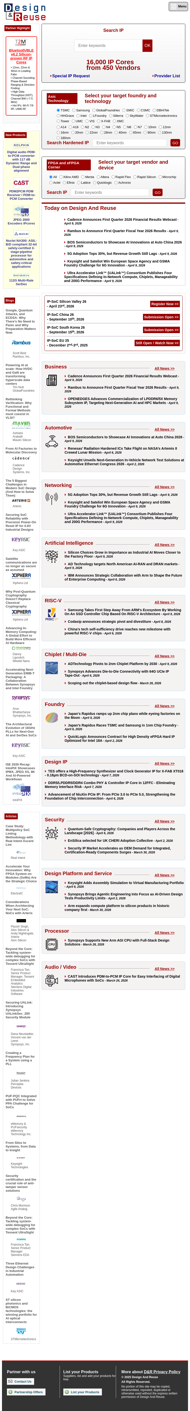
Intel (83, 116)
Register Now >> (165, 304)
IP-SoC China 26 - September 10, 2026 (65, 317)
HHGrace (67, 116)
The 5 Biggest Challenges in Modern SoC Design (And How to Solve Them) (21, 488)
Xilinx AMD (71, 177)
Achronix (124, 182)
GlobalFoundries (108, 110)
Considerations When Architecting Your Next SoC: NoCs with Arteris (20, 907)
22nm (94, 132)
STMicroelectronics (163, 116)
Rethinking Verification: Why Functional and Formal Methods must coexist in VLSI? (19, 408)
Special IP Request (71, 76)
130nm (167, 132)
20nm (79, 132)
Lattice (86, 182)
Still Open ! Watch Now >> (157, 343)
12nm (167, 127)
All (55, 177)
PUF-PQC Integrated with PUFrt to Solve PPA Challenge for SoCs (21, 1101)
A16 (75, 127)
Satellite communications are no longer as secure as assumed (21, 564)
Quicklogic (104, 182)
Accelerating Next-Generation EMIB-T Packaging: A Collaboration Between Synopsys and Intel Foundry (20, 679)
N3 (97, 127)
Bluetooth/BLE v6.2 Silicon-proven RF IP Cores (21, 56)
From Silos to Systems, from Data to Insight (21, 1146)
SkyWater (136, 116)
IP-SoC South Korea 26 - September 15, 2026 (66, 329)
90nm (151, 132)
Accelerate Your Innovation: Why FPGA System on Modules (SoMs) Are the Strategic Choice (21, 874)
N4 (108, 127)
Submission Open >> (161, 317)
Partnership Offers (25, 1392)
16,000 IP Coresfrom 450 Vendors (113, 64)
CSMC (145, 110)
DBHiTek (163, 110)
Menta (89, 177)
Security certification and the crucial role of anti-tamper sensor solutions (21, 1183)
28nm (108, 132)
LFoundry (100, 116)
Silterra (118, 116)
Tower (65, 121)
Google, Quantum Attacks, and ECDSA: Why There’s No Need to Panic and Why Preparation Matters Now (21, 321)
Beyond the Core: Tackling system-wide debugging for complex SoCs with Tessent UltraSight (20, 956)
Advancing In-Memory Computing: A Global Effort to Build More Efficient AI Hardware (21, 635)
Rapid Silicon (146, 177)
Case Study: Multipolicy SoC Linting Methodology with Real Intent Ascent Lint (20, 835)
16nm (65, 132)
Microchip (169, 177)
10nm (152, 127)
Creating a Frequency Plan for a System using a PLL (20, 1058)
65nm (137, 132)
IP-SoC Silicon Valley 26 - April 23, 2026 (66, 304)
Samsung (83, 110)
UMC (79, 121)
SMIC (130, 110)
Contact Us (19, 1381)
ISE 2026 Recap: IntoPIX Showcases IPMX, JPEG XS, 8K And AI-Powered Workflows (20, 772)
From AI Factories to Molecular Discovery (21, 450)
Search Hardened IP (68, 142)
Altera (105, 177)
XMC (120, 121)
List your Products (82, 1392)
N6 (129, 127)
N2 (87, 127)
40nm (123, 132)
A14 (63, 127)
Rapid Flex (123, 177)
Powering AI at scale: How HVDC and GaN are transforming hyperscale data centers (19, 374)
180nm (66, 138)
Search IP (113, 30)
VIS (92, 121)
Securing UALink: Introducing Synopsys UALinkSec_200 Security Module (19, 1010)
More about (150, 1372)
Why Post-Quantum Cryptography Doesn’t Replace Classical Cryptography (21, 599)
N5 (119, 127)
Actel (56, 182)
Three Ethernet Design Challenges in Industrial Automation (20, 1269)
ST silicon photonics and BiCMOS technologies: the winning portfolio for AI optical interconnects (21, 1311)
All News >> (165, 368)
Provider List (167, 76)
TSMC (65, 110)
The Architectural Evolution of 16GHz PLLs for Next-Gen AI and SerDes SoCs (21, 729)
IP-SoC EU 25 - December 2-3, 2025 (67, 343)
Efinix (71, 182)
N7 (140, 127)
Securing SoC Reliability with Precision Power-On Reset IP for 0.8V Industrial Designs (21, 522)
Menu (178, 6)
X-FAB (105, 121)
